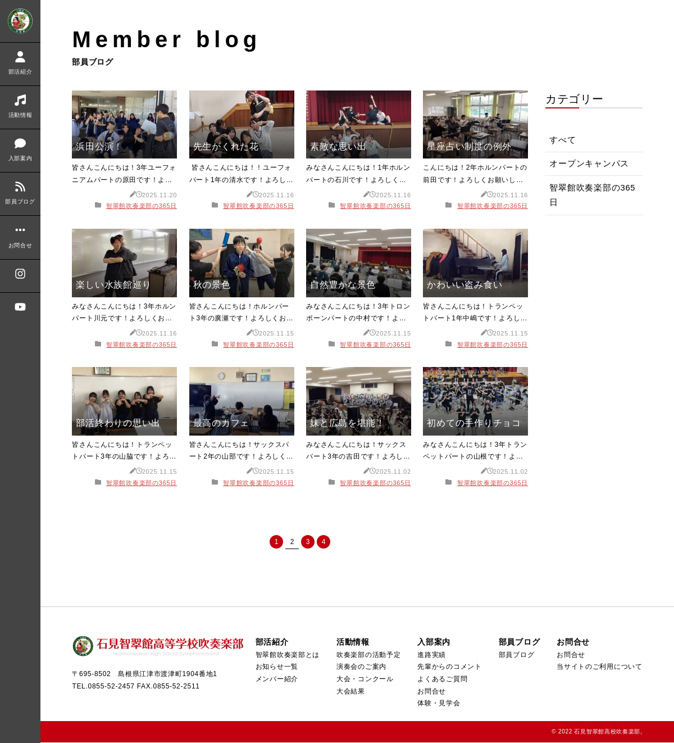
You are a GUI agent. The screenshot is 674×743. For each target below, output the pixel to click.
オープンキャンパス (590, 165)
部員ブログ (516, 655)
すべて (563, 141)
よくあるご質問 (442, 679)
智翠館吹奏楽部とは (286, 655)
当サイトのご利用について (600, 667)
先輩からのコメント (449, 667)
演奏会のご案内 (360, 667)
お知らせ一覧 (276, 667)
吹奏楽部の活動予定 (367, 655)
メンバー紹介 (276, 679)
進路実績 (431, 655)
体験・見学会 (438, 704)
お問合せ (431, 692)
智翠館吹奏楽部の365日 (141, 205)
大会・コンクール (364, 679)
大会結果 (349, 692)
